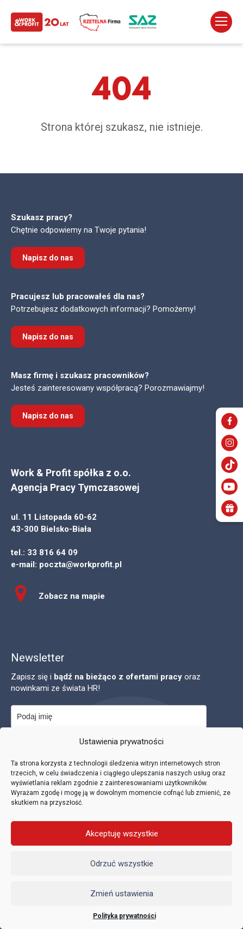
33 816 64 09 (52, 552)
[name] (109, 716)
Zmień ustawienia (121, 893)
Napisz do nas (47, 257)
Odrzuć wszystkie (121, 864)
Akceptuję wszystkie (121, 834)
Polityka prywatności (124, 916)
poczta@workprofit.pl (80, 564)
